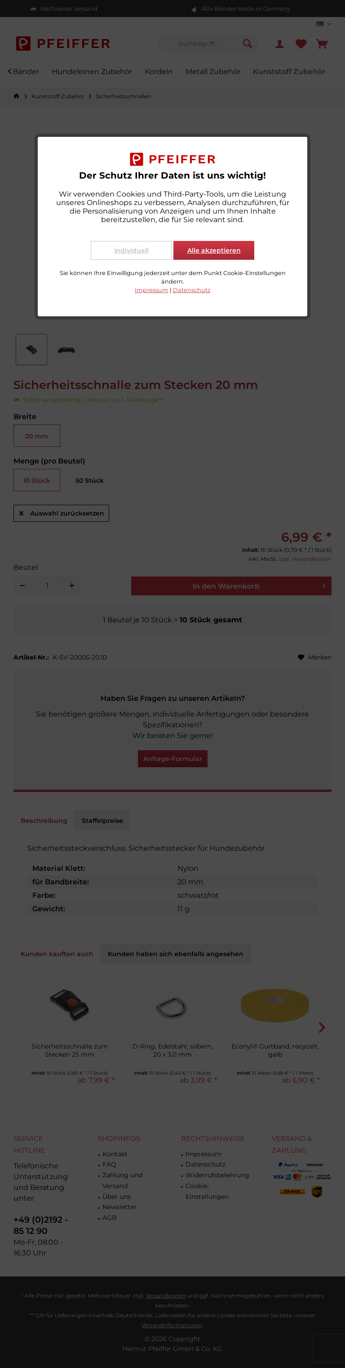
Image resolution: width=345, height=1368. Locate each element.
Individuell (131, 250)
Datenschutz (192, 290)
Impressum (151, 290)
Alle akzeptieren (214, 250)
